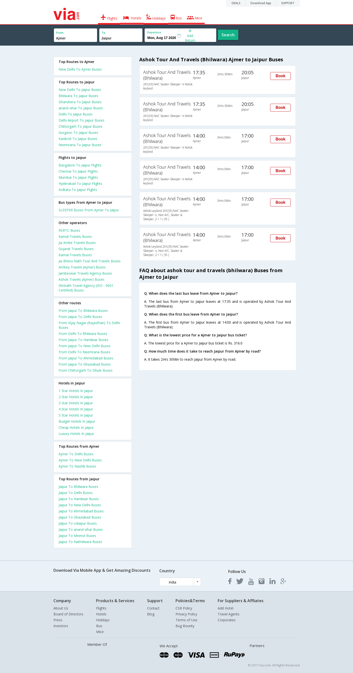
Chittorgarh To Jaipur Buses (80, 126)
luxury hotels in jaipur (76, 433)
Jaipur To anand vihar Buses (81, 529)
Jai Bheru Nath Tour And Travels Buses (90, 261)
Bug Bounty (185, 625)
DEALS (236, 3)
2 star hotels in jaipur (76, 396)
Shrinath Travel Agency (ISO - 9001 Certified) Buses (86, 287)
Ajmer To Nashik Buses (77, 466)
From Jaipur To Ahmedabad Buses (86, 358)
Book (280, 76)
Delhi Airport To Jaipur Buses (81, 120)
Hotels (101, 614)
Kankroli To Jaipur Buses (78, 138)
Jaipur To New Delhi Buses (80, 505)
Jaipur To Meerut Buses (77, 535)
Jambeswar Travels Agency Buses (85, 273)
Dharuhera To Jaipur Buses (80, 102)
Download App (261, 3)
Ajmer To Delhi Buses (76, 454)
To (103, 33)
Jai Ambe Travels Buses (77, 242)
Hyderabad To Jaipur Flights (80, 183)
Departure (154, 32)
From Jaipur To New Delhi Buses (85, 345)
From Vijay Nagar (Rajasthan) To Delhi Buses (89, 325)
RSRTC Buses (69, 230)
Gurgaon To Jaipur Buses (78, 132)
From (59, 33)
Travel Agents (229, 614)
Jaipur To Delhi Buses (76, 492)
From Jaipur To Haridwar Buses (83, 339)
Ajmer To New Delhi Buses (80, 460)
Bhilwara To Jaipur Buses (78, 95)
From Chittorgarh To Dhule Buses (86, 370)
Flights (101, 608)
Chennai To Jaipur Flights (78, 171)
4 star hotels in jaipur (76, 409)
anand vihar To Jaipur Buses (81, 108)
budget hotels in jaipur (77, 421)
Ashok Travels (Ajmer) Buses (81, 279)
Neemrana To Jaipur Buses (80, 144)
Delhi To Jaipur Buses (76, 114)
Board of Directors (68, 614)
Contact (153, 608)
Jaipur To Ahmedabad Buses (81, 511)
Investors (60, 625)
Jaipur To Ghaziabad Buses (80, 517)
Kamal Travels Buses (75, 236)
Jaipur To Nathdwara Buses (80, 541)
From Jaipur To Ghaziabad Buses (85, 364)
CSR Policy (184, 608)
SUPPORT (287, 3)
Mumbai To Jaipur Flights (78, 177)
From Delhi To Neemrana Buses (84, 352)
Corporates (227, 620)
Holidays (103, 620)
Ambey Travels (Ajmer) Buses (82, 267)
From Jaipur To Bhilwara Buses (83, 310)
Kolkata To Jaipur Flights (78, 189)
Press (57, 620)
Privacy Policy (186, 614)
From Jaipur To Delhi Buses (80, 316)
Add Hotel (225, 608)
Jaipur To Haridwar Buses (79, 498)
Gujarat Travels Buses (76, 248)
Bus (99, 625)
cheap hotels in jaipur (76, 427)
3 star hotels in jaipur (76, 403)
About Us (60, 608)
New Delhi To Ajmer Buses (80, 69)
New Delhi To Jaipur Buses (80, 89)
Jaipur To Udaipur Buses (78, 523)
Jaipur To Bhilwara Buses (78, 486)
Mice (100, 631)
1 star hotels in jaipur (76, 390)
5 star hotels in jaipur (76, 415)
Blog (150, 614)
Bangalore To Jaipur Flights (80, 165)
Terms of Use (186, 620)
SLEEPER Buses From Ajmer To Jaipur (89, 210)
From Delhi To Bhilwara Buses (83, 333)
